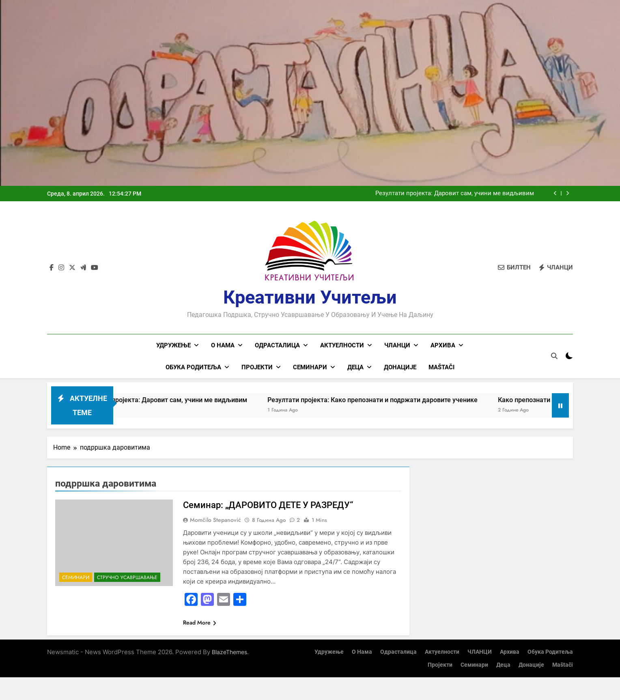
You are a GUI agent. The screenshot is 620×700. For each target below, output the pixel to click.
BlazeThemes (229, 651)
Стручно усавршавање (127, 577)
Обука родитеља (193, 367)
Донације (400, 367)
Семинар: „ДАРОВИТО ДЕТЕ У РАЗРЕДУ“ (268, 505)
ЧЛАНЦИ (397, 345)
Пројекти (257, 367)
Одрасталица (277, 345)
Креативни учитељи (310, 297)
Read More (199, 622)
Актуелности (342, 345)
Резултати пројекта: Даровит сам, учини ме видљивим (454, 193)
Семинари (310, 367)
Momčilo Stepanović (215, 520)
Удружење (173, 345)
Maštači (441, 367)
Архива (443, 345)
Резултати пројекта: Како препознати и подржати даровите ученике (385, 400)
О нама (223, 345)
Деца (355, 367)
